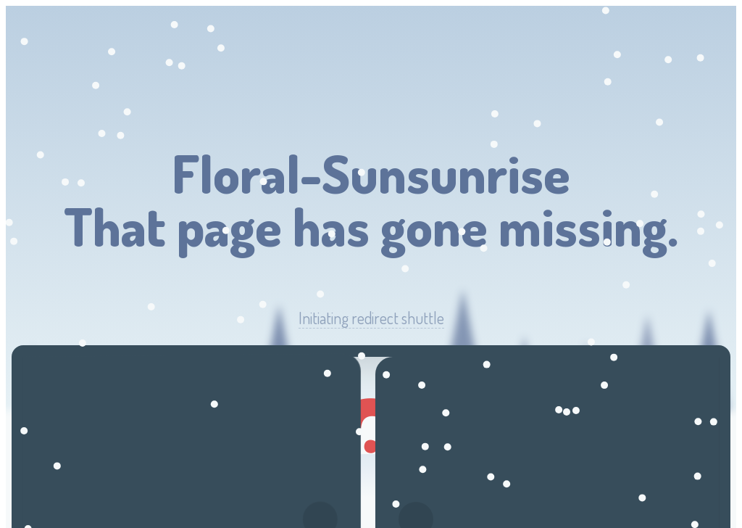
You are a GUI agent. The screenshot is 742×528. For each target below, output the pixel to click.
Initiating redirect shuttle (371, 318)
